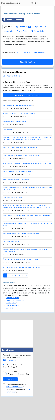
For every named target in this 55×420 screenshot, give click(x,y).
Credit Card (24, 404)
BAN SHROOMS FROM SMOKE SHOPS (17, 201)
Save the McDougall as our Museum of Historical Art (21, 263)
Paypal (10, 404)
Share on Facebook (13, 49)
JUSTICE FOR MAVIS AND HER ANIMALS (19, 143)
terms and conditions (14, 416)
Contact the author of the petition (31, 82)
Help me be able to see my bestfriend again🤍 (18, 135)
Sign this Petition (27, 91)
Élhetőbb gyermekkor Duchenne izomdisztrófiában (20, 289)
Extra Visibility (38, 61)
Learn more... (9, 390)
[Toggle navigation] (51, 3)
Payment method (10, 401)
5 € (7, 394)
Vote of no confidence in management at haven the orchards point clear (27, 193)
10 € (14, 394)
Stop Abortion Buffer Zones (13, 105)
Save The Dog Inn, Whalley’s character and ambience (21, 177)
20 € (22, 394)
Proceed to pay (10, 409)
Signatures (23, 56)
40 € (7, 397)
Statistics (8, 61)
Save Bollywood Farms (11, 271)
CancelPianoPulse (9, 159)
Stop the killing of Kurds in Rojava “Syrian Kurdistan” (21, 185)
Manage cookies (12, 335)
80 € (15, 397)
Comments (40, 56)
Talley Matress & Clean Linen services (16, 209)
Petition (8, 56)
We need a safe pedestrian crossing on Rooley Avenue (21, 297)
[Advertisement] (27, 24)
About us (10, 337)
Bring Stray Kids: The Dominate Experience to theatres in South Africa (27, 245)
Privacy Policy (22, 61)
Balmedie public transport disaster (14, 151)
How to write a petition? (15, 330)
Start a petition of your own (27, 125)
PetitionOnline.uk (10, 2)
